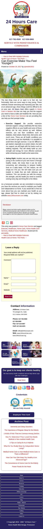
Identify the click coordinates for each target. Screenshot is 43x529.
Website (7, 293)
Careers (22, 500)
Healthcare (12, 228)
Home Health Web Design (17, 527)
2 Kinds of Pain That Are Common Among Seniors (21, 436)
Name (6, 281)
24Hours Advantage (21, 494)
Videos (21, 516)
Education (21, 491)
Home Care (21, 228)
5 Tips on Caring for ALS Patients (21, 445)
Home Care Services (18, 116)
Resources (21, 486)
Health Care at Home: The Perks (14, 59)
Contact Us (21, 519)
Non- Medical (21, 510)
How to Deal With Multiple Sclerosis (15, 56)
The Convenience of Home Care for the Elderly (21, 466)
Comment (7, 260)
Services (21, 483)
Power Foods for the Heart (21, 469)
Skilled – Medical (21, 505)
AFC (21, 497)
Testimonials (21, 508)
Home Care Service (26, 226)
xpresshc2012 (29, 67)
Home (21, 478)
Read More (21, 383)
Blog (21, 502)
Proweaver (31, 527)
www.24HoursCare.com (24, 336)
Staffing (22, 513)
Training (21, 489)
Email (6, 287)
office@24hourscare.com (25, 333)
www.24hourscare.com (15, 195)
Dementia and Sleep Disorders (21, 429)
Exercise (4, 228)
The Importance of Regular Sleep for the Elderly (21, 433)
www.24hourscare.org (19, 338)
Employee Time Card (21, 417)
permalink (4, 233)
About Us (21, 480)
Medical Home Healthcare (17, 231)
